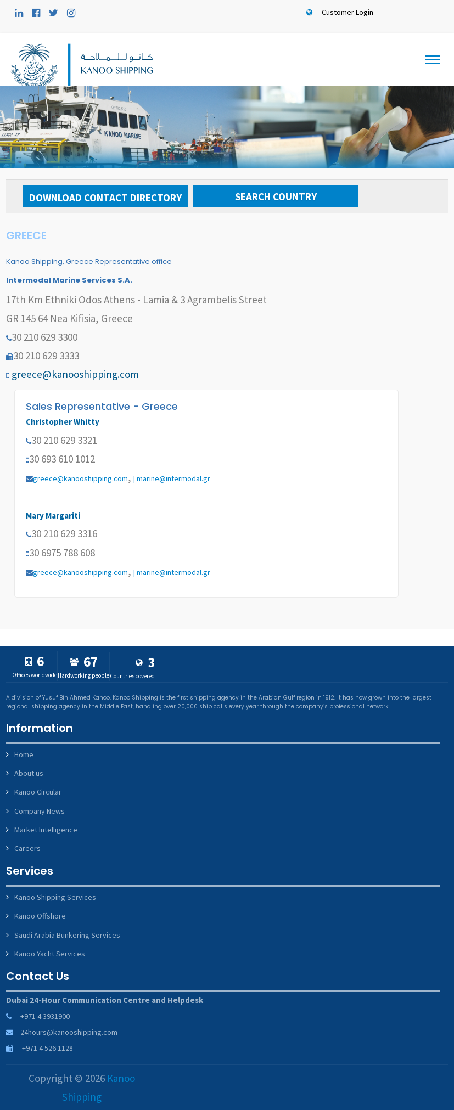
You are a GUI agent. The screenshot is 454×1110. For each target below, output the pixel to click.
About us (28, 773)
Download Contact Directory (105, 197)
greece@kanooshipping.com (75, 374)
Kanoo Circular (37, 792)
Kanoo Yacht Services (49, 954)
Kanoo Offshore (40, 916)
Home (23, 754)
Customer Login (338, 12)
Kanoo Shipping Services (55, 897)
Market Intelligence (45, 830)
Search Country (276, 196)
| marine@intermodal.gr (171, 478)
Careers (27, 848)
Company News (39, 811)
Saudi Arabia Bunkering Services (67, 935)
